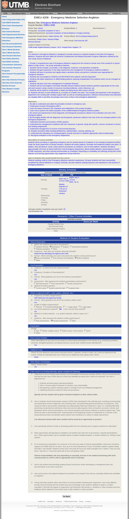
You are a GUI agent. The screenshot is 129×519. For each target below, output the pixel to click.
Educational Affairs (19, 13)
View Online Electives (10, 59)
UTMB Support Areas (70, 501)
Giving (81, 501)
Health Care (42, 501)
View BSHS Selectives (11, 23)
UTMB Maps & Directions (83, 507)
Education (50, 501)
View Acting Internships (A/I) (13, 19)
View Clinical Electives (11, 32)
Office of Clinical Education (68, 13)
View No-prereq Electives (12, 44)
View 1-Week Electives (11, 50)
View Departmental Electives (13, 35)
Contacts (88, 501)
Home (4, 16)
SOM (5, 13)
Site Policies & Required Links (92, 506)
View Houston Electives (11, 56)
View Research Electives (12, 47)
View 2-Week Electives (11, 53)
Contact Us (116, 13)
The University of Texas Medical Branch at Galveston (53, 506)
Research (59, 501)
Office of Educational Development (95, 13)
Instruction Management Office (41, 13)
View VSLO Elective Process (13, 80)
